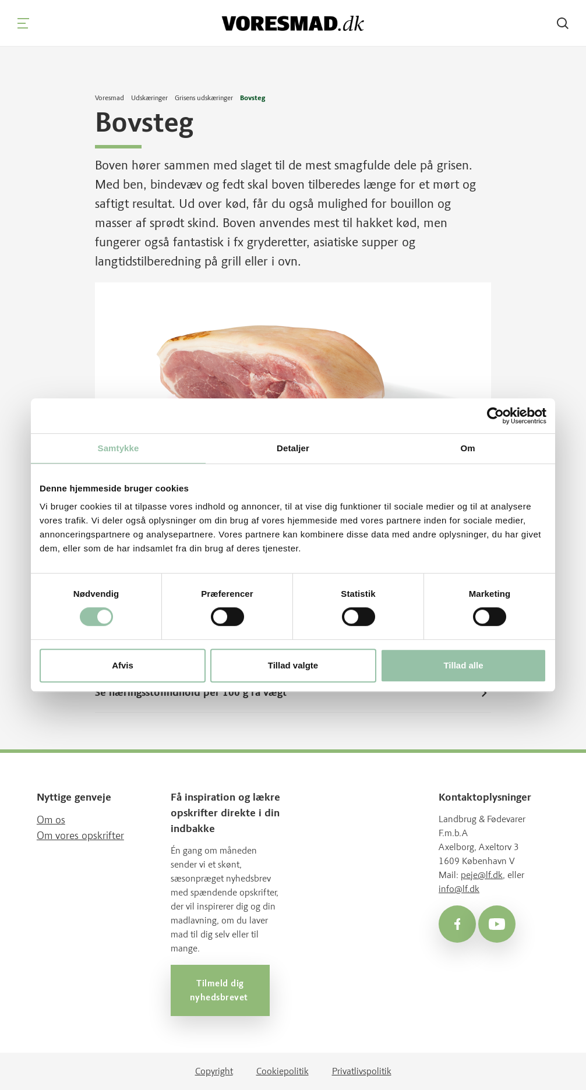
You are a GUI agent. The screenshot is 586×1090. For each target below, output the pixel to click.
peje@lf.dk (482, 874)
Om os (51, 819)
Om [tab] (467, 448)
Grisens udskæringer (204, 98)
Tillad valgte (293, 665)
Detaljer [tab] (293, 448)
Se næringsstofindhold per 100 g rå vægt (293, 692)
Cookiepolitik (282, 1071)
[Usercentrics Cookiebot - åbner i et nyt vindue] (495, 415)
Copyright (214, 1071)
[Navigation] (23, 23)
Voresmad (109, 98)
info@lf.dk (459, 888)
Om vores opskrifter (80, 835)
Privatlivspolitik (361, 1071)
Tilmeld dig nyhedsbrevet (220, 990)
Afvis (122, 665)
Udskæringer (149, 98)
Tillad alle (463, 665)
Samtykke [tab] (118, 448)
